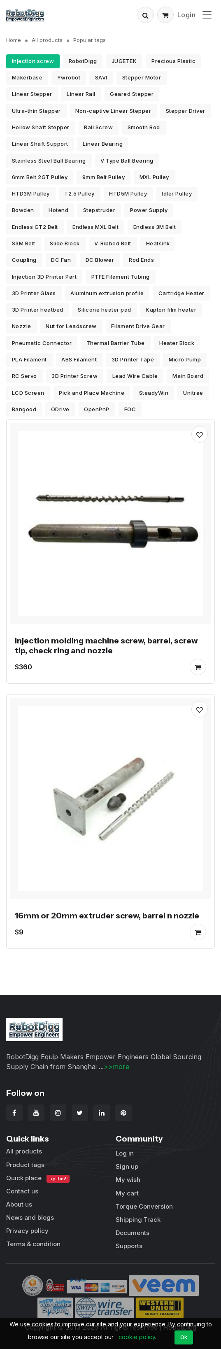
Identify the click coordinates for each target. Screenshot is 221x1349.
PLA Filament (29, 359)
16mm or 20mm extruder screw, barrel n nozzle (107, 915)
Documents (132, 1233)
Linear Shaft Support (40, 143)
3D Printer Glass (34, 293)
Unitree (193, 392)
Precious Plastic (173, 61)
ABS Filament (79, 359)
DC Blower (100, 259)
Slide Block (65, 243)
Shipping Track (138, 1219)
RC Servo (24, 376)
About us (19, 1204)
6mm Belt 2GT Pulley (40, 177)
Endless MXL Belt (95, 227)
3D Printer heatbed (37, 309)
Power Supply (148, 210)
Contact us (22, 1191)
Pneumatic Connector (42, 343)
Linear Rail (81, 94)
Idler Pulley (177, 193)
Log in (125, 1153)
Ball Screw (98, 127)
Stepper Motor (141, 77)
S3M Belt (23, 243)
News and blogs (30, 1217)
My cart (127, 1193)
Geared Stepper (132, 94)
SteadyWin (154, 392)
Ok (184, 1337)
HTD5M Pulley (128, 193)
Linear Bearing (103, 143)
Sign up (127, 1166)
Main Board (187, 376)
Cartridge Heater (181, 293)
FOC (130, 409)
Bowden (23, 210)
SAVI (101, 77)
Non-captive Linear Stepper (113, 110)
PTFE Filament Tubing (120, 276)
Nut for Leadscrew (71, 326)
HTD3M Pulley (31, 193)
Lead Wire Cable (135, 376)
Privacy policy (27, 1231)
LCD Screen (28, 392)
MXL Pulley (154, 177)
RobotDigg (83, 61)
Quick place (38, 1178)
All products (47, 40)
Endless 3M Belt (154, 227)
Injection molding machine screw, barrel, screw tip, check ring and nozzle (106, 645)
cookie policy (137, 1336)
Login (186, 15)
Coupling (24, 259)
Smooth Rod (144, 127)
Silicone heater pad (104, 309)
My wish (128, 1180)
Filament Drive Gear (138, 326)
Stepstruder (99, 210)
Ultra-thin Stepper (36, 110)
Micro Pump (185, 359)
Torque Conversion (144, 1206)
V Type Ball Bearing (127, 160)
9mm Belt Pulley (103, 177)
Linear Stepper (32, 94)
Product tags (25, 1165)
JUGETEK (124, 61)
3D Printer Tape (133, 359)
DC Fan (61, 259)
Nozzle (21, 326)
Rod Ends (141, 259)
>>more (116, 1066)
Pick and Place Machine (91, 392)
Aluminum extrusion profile (107, 293)
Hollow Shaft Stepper (41, 127)
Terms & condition (33, 1244)
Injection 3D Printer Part (44, 276)
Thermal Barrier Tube (115, 343)
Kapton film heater (171, 309)
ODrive (60, 409)
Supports (129, 1246)
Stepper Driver (185, 110)
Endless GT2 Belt (35, 227)
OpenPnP (96, 409)
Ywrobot (69, 77)
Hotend (58, 210)
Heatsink (158, 243)
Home (13, 40)
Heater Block (176, 343)
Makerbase (27, 77)
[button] (145, 15)
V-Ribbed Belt (112, 243)
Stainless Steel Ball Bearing (49, 160)
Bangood (24, 409)
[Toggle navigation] (207, 15)
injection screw (33, 61)
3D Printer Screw (74, 376)
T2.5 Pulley (79, 193)
